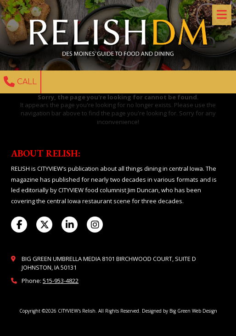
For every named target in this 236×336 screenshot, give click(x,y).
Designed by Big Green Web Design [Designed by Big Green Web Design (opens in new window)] (179, 311)
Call (20, 81)
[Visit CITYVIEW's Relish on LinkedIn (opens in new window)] (70, 225)
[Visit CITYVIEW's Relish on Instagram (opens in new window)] (95, 225)
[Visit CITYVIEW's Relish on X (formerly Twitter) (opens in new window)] (44, 225)
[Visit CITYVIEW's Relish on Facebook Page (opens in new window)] (19, 225)
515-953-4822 (61, 280)
